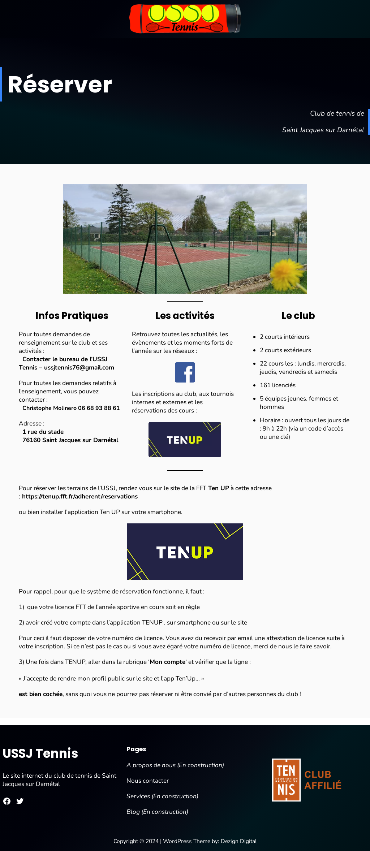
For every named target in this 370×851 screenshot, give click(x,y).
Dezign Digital (239, 841)
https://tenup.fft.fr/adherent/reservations (80, 496)
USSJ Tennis (40, 753)
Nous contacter (147, 781)
